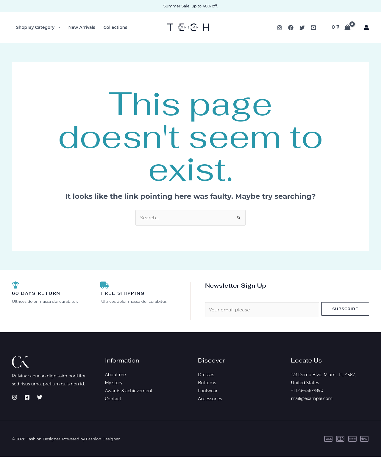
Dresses (206, 375)
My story (114, 382)
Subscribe (345, 308)
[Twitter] (302, 27)
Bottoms (207, 382)
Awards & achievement (129, 390)
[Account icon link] (366, 27)
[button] (57, 27)
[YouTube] (313, 27)
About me (115, 375)
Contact (113, 398)
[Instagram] (279, 27)
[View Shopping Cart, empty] (341, 27)
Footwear (208, 390)
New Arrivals (81, 27)
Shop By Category (38, 27)
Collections (115, 27)
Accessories (210, 398)
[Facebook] (290, 27)
